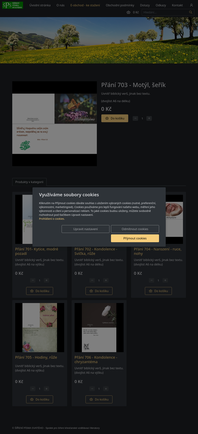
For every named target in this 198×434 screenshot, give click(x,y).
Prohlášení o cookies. (52, 223)
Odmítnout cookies (104, 234)
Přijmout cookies (141, 234)
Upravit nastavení (67, 234)
